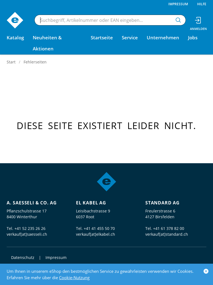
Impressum (178, 4)
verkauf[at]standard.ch (166, 234)
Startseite (102, 37)
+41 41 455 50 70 (99, 228)
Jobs (192, 37)
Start (11, 62)
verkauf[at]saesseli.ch (27, 234)
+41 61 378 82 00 (168, 228)
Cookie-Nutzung (74, 277)
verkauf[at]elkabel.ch (95, 234)
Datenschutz (22, 257)
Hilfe (201, 4)
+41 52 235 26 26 (29, 228)
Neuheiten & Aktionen (47, 43)
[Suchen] (178, 20)
